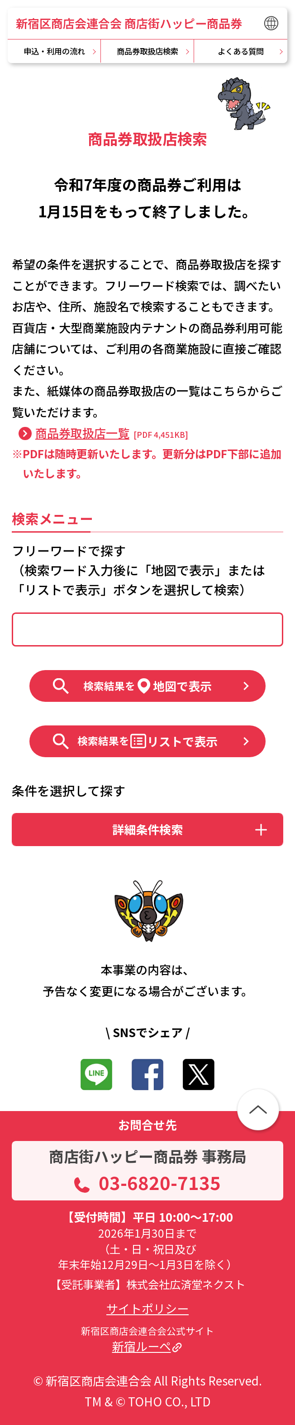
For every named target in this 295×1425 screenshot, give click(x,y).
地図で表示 (147, 686)
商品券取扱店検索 (147, 51)
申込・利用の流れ (54, 51)
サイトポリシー (147, 1308)
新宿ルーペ (141, 1346)
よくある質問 (241, 51)
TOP (22, 78)
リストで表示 (147, 741)
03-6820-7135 (160, 1182)
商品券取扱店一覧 (82, 433)
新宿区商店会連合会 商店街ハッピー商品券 (129, 23)
